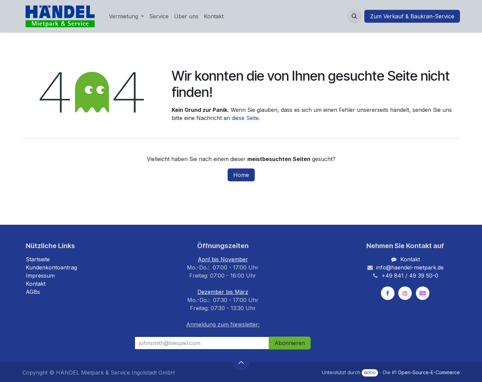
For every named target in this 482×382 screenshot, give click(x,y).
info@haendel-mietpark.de (410, 267)
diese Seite (245, 118)
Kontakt (35, 283)
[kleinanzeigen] (422, 293)
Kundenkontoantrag (51, 267)
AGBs (33, 291)
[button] (354, 16)
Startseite (38, 259)
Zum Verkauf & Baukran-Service (412, 16)
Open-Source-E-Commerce (429, 372)
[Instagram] (405, 293)
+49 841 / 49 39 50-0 (410, 275)
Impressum (40, 275)
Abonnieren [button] (289, 343)
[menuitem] (126, 16)
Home (241, 175)
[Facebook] (387, 293)
